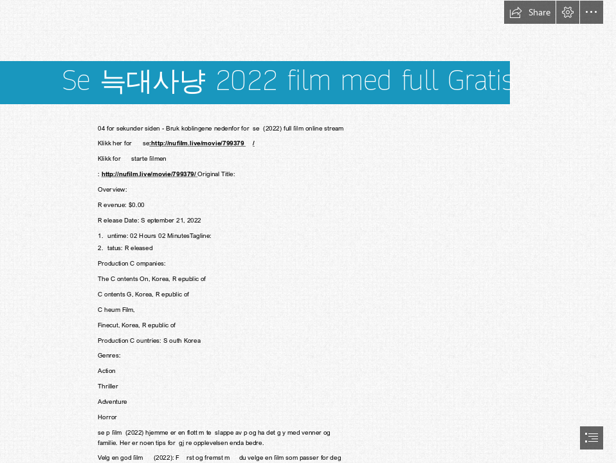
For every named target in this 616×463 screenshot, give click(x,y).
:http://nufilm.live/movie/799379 (197, 143)
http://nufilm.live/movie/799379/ (149, 173)
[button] (530, 12)
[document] (308, 231)
